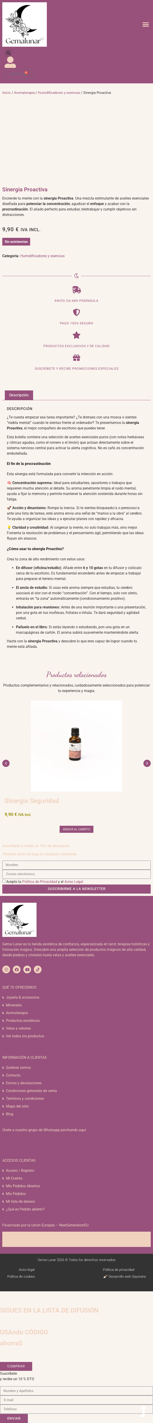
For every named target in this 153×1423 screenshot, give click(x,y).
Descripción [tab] (19, 395)
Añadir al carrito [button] (76, 829)
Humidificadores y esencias (59, 93)
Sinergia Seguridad (32, 801)
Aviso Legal (73, 881)
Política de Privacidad (39, 881)
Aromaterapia (24, 93)
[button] (145, 24)
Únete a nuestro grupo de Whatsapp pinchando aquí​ (44, 1130)
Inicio (6, 93)
